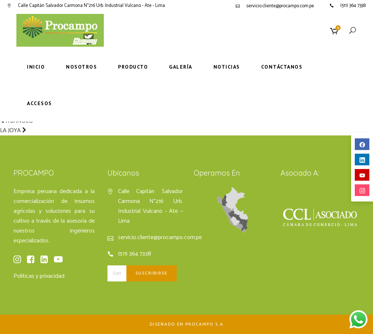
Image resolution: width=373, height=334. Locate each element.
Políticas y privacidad (38, 276)
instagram (362, 190)
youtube (362, 175)
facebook (362, 144)
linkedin (362, 160)
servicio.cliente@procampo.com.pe (280, 6)
